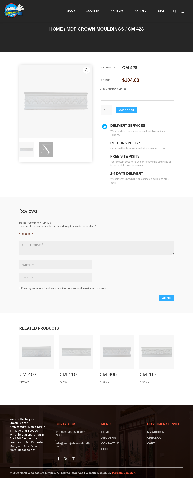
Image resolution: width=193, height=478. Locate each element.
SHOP (105, 448)
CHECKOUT (155, 437)
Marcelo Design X (124, 472)
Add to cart (126, 110)
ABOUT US (108, 437)
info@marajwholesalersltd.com (73, 445)
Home (56, 29)
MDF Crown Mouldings (95, 29)
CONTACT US (110, 443)
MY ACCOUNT (156, 431)
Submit (166, 298)
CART (151, 443)
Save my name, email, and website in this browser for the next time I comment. (64, 288)
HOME (105, 431)
